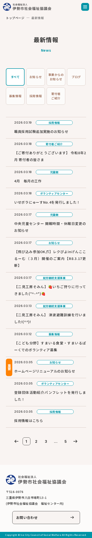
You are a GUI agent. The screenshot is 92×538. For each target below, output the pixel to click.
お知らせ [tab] (35, 77)
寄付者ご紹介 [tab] (56, 96)
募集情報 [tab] (15, 96)
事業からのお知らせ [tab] (56, 76)
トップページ (15, 18)
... (55, 441)
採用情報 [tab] (35, 96)
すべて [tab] (15, 77)
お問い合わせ (27, 517)
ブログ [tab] (76, 77)
